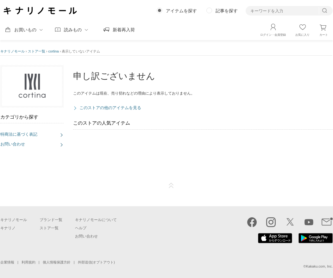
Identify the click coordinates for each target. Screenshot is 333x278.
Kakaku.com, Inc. (319, 266)
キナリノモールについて (96, 220)
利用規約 (28, 262)
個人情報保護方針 (57, 262)
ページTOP (171, 185)
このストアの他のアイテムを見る (110, 107)
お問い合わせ (12, 144)
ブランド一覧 (51, 220)
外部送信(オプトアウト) (96, 262)
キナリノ (8, 228)
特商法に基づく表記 (18, 134)
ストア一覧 (36, 51)
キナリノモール (12, 51)
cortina (53, 51)
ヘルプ (80, 228)
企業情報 (7, 262)
